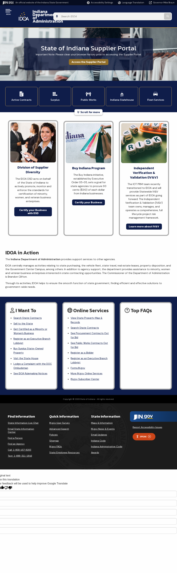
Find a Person (15, 431)
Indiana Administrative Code (106, 439)
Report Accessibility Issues (147, 420)
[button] (100, 2)
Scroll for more (88, 101)
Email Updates (99, 428)
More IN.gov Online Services (87, 366)
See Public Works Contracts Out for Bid (87, 336)
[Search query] (155, 12)
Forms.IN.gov (78, 360)
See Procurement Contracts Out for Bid (88, 326)
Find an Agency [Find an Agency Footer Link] (16, 437)
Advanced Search (59, 422)
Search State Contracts (27, 307)
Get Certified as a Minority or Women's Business (31, 321)
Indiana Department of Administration (67, 12)
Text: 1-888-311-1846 (20, 448)
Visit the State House (26, 350)
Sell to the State (23, 313)
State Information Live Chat (23, 416)
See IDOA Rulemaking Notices (31, 366)
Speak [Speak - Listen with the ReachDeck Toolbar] (143, 430)
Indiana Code (98, 434)
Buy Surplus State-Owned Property (29, 342)
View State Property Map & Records (87, 310)
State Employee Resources (64, 445)
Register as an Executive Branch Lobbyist (32, 332)
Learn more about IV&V (144, 216)
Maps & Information (102, 416)
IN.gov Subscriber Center (85, 372)
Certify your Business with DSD (33, 200)
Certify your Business (88, 191)
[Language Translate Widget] (131, 3)
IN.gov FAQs (55, 439)
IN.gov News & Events (103, 422)
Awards (95, 445)
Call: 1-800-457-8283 (19, 443)
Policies (53, 428)
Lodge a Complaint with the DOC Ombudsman (30, 358)
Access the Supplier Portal (88, 53)
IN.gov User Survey (59, 416)
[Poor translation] (8, 481)
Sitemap (54, 434)
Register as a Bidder (82, 344)
